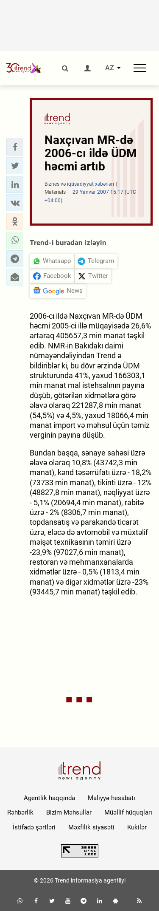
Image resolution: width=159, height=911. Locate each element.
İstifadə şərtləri (34, 827)
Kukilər (137, 827)
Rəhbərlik (20, 812)
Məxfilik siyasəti (91, 827)
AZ (109, 68)
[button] (15, 147)
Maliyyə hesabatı (111, 798)
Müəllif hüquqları (128, 812)
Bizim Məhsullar (69, 812)
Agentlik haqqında (49, 798)
